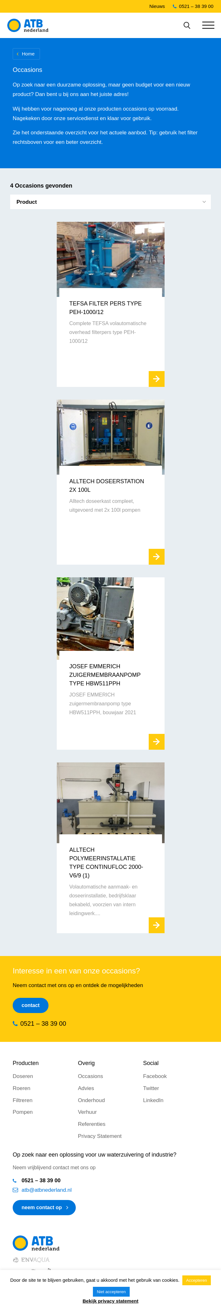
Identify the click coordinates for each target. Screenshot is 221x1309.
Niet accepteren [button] (111, 1291)
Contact (31, 1005)
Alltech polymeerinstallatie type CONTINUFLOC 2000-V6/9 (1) (106, 863)
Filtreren (22, 1100)
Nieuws (157, 6)
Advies (86, 1088)
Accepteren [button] (196, 1280)
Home (28, 53)
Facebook (155, 1076)
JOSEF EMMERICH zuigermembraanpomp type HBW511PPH (105, 675)
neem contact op (42, 1207)
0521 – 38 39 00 (196, 6)
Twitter (151, 1088)
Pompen (23, 1112)
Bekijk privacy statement (111, 1301)
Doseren (23, 1076)
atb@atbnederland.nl (47, 1190)
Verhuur (87, 1112)
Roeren (21, 1088)
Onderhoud (91, 1100)
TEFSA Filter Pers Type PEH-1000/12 (105, 307)
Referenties (92, 1124)
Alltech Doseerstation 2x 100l (106, 485)
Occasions (90, 1076)
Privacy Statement (100, 1136)
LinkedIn (153, 1100)
